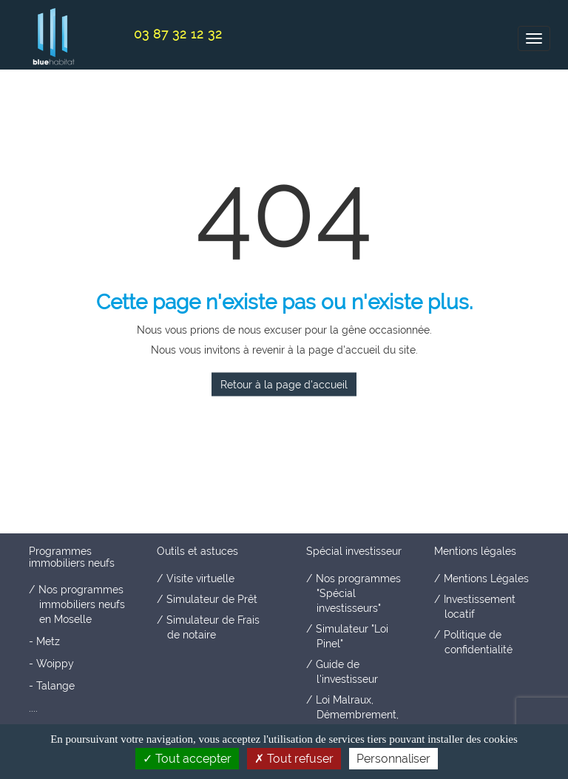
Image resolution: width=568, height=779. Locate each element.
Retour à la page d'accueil (284, 385)
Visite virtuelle (200, 578)
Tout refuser (294, 759)
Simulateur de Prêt (211, 599)
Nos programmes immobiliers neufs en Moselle (81, 604)
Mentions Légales (486, 578)
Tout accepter (187, 759)
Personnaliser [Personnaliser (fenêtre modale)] (393, 759)
